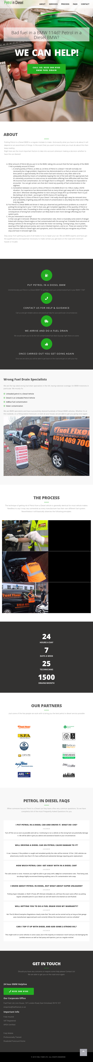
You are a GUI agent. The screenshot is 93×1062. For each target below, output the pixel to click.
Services (53, 5)
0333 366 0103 (18, 991)
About (42, 5)
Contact (85, 5)
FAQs (75, 5)
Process (65, 5)
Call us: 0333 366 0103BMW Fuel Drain (46, 69)
